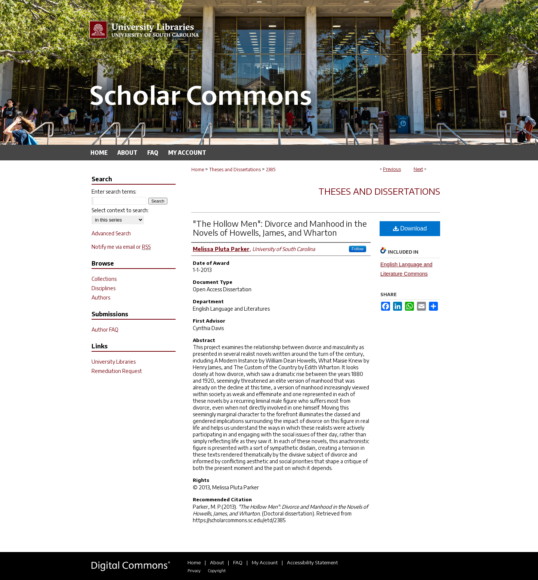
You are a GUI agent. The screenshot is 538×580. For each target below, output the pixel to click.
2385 (270, 169)
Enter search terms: (114, 191)
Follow (358, 249)
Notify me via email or (121, 247)
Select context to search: (120, 210)
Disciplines (103, 288)
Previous (392, 169)
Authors (101, 297)
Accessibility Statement (312, 562)
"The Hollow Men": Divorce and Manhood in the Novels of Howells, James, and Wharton (280, 228)
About (217, 562)
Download (410, 228)
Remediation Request (117, 371)
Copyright (217, 570)
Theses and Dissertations (235, 169)
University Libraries (114, 361)
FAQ (237, 562)
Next (418, 169)
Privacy (194, 570)
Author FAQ (105, 329)
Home (197, 169)
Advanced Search (111, 233)
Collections (104, 279)
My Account (265, 562)
